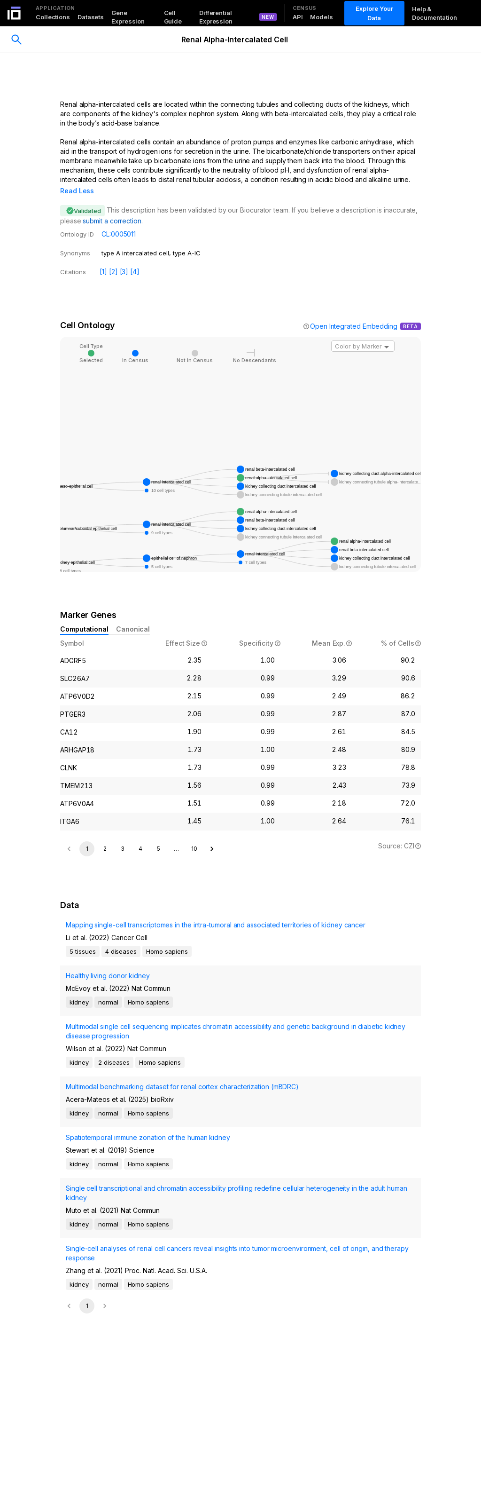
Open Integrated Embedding (353, 313)
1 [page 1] (87, 995)
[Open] (386, 334)
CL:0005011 (118, 221)
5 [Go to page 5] (158, 995)
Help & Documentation (434, 13)
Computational (84, 616)
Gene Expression (128, 17)
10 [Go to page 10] (194, 995)
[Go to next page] (211, 995)
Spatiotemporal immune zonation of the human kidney (148, 1284)
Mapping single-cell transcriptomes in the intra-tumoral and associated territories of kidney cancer (215, 1072)
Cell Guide (173, 17)
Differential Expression (216, 17)
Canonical (133, 616)
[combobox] (363, 333)
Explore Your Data (374, 13)
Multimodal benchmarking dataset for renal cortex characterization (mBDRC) (182, 1233)
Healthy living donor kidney (108, 1122)
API (298, 17)
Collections (53, 17)
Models (321, 17)
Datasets (91, 17)
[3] (124, 258)
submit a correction (112, 208)
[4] (135, 258)
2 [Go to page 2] (105, 995)
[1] (103, 258)
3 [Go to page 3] (122, 995)
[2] (113, 258)
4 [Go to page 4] (140, 995)
